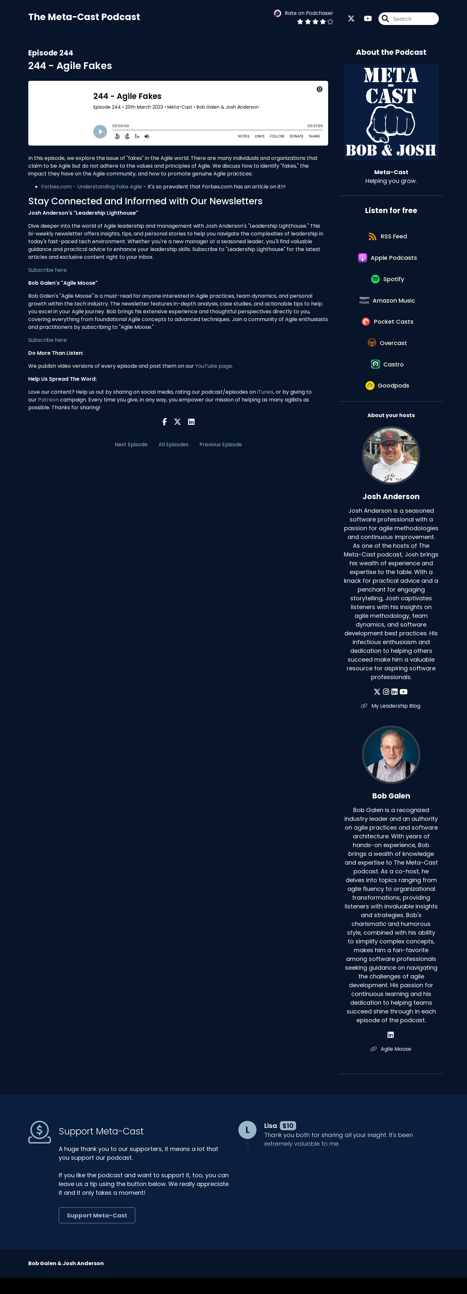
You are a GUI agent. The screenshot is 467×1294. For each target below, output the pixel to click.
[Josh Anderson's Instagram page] (387, 708)
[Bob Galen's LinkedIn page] (391, 1051)
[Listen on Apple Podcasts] (387, 261)
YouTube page (213, 366)
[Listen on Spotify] (387, 284)
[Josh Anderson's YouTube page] (403, 708)
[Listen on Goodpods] (387, 400)
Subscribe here (47, 270)
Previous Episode (220, 445)
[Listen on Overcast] (388, 354)
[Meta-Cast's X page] (351, 19)
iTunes (265, 392)
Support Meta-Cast (97, 1232)
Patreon (48, 400)
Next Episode (131, 445)
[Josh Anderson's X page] (379, 708)
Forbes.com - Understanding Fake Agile (91, 187)
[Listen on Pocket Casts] (388, 331)
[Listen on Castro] (388, 377)
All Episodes (173, 445)
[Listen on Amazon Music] (387, 307)
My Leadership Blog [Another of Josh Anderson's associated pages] (391, 721)
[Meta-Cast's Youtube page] (364, 19)
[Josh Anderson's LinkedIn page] (394, 708)
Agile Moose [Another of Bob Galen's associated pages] (391, 1065)
